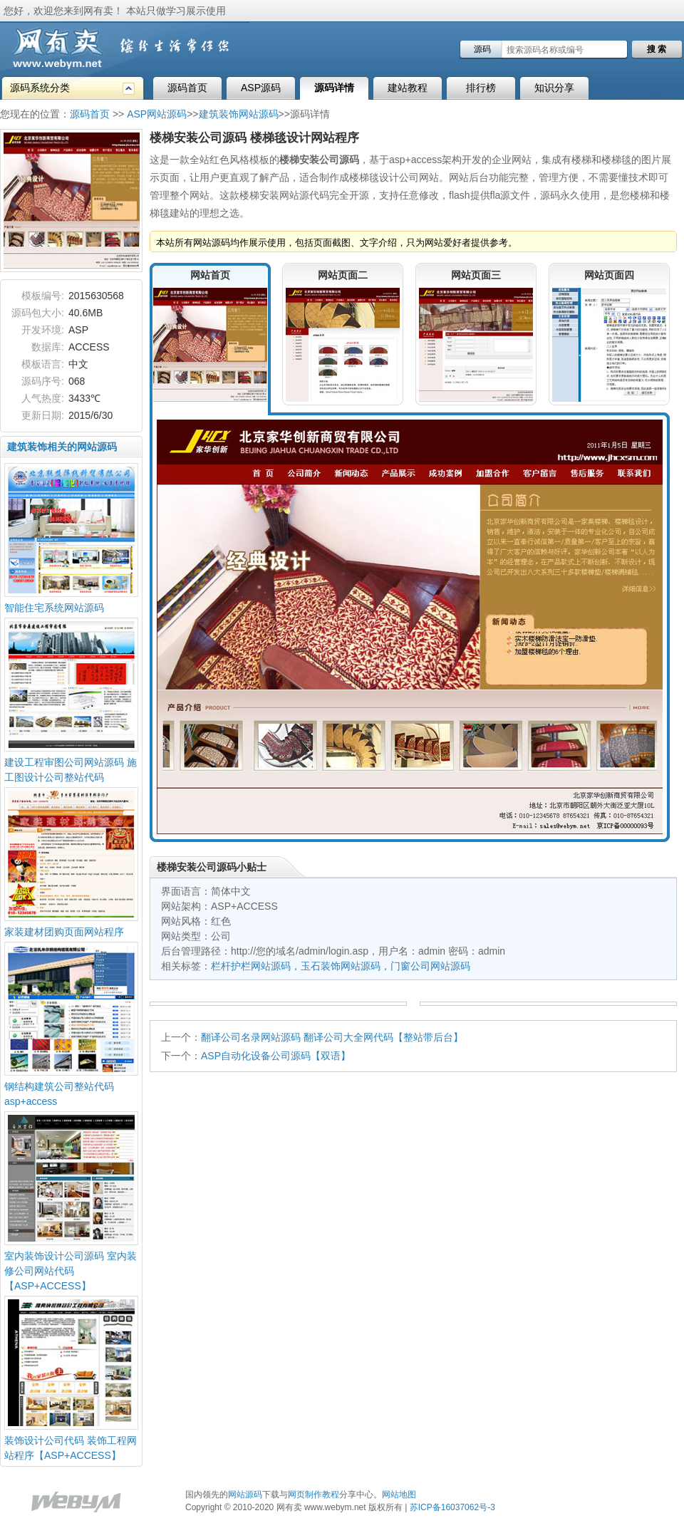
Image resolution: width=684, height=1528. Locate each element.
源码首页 (187, 87)
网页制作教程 (313, 1495)
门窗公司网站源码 (430, 966)
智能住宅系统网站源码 (54, 607)
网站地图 (399, 1495)
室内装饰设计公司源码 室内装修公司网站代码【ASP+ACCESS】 (70, 1270)
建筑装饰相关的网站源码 (62, 446)
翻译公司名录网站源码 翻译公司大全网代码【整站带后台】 (332, 1037)
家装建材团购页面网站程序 (64, 931)
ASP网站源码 (157, 114)
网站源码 (245, 1495)
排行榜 (481, 87)
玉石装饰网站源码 (340, 966)
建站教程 (408, 87)
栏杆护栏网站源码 (251, 966)
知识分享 (554, 87)
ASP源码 (261, 87)
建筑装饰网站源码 (239, 114)
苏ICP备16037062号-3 (452, 1507)
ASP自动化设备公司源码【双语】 (276, 1055)
